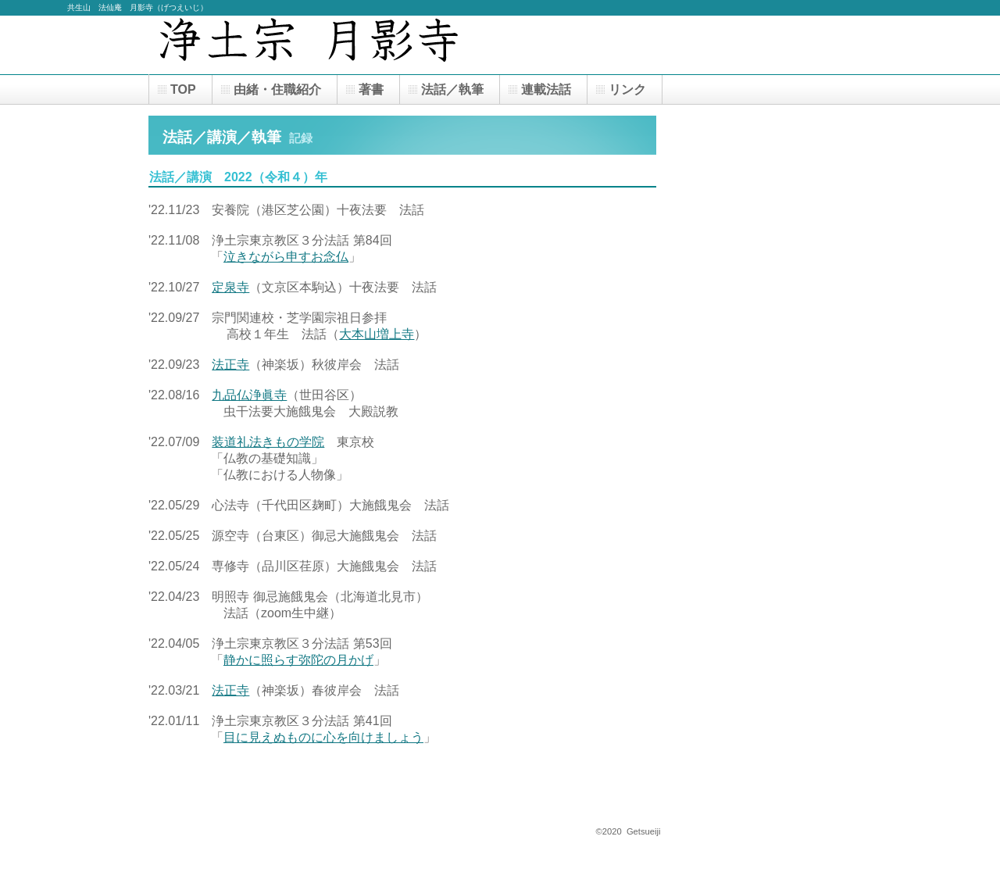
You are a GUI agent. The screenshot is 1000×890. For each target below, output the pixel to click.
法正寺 (230, 364)
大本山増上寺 (376, 334)
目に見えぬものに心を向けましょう (323, 737)
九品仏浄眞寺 (249, 395)
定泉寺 (230, 287)
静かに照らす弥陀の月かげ (298, 660)
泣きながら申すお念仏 (285, 256)
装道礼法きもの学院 (268, 442)
